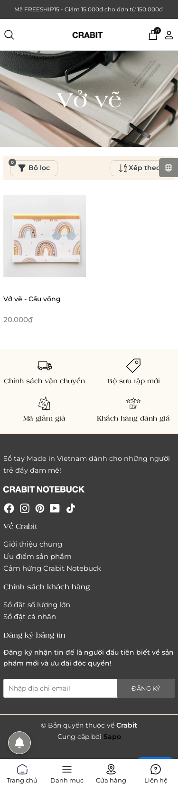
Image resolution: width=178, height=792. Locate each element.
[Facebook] (9, 508)
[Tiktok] (70, 508)
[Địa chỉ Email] (89, 688)
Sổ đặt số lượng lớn (36, 604)
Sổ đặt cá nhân (29, 616)
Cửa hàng (111, 772)
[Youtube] (55, 508)
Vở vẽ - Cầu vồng (32, 299)
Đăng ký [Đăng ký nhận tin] (145, 688)
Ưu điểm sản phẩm (37, 556)
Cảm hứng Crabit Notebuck (52, 568)
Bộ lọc (30, 166)
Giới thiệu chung (32, 544)
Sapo (112, 736)
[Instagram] (24, 508)
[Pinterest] (40, 508)
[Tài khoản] (169, 34)
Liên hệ (156, 772)
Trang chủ (22, 772)
